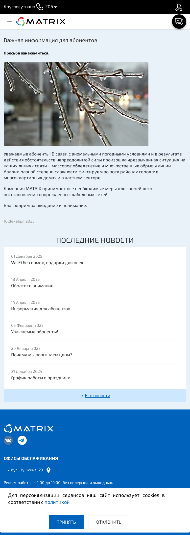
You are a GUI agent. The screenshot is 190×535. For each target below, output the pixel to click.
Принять (66, 522)
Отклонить (108, 522)
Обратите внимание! (33, 285)
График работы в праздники (41, 377)
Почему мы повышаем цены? (41, 354)
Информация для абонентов (40, 308)
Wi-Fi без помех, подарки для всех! (48, 262)
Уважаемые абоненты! (34, 331)
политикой (57, 502)
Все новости (95, 396)
